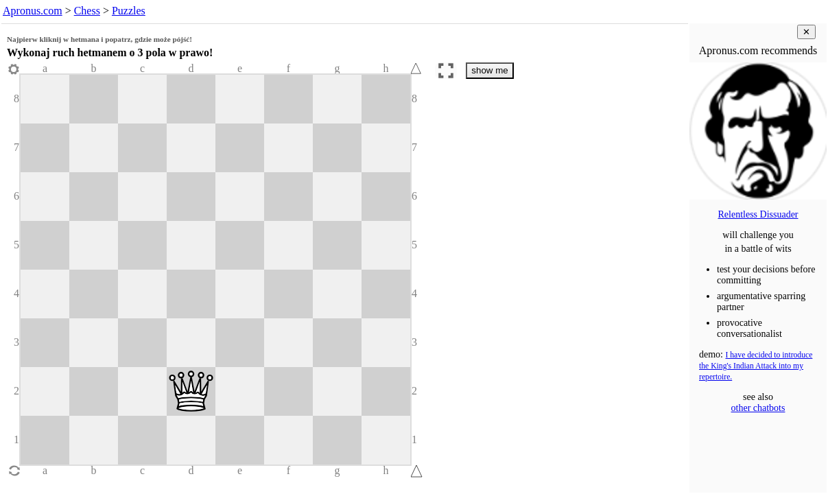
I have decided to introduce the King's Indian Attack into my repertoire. (755, 366)
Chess (87, 10)
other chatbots (758, 408)
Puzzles (128, 10)
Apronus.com (32, 10)
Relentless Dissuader (758, 214)
